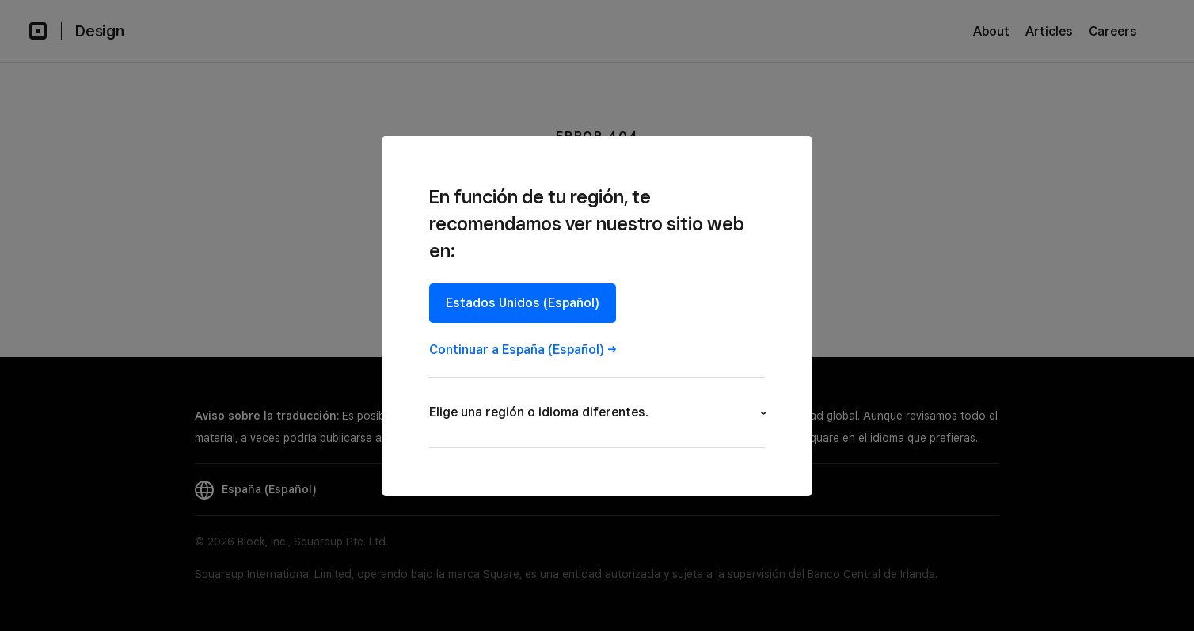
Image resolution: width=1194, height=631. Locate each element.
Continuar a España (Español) (516, 349)
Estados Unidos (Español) (522, 302)
